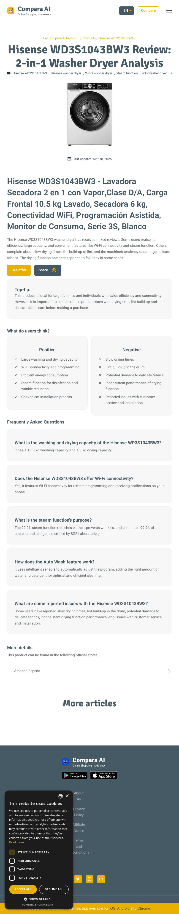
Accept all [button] (23, 889)
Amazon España (89, 671)
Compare (148, 10)
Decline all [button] (54, 889)
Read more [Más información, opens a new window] (16, 842)
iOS (112, 908)
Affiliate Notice (79, 828)
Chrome (143, 908)
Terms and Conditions (79, 846)
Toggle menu (171, 12)
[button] (39, 899)
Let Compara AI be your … (61, 38)
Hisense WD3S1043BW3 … (117, 38)
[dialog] (39, 850)
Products (89, 38)
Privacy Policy (79, 812)
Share (48, 270)
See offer (19, 270)
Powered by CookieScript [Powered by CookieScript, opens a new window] (39, 904)
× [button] (67, 796)
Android (123, 908)
